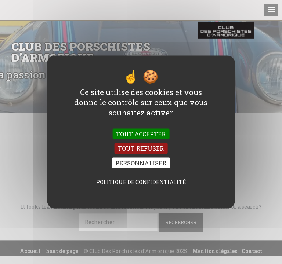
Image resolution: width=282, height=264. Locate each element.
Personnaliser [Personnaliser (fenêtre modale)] (140, 162)
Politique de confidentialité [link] (141, 181)
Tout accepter (141, 134)
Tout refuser (141, 148)
